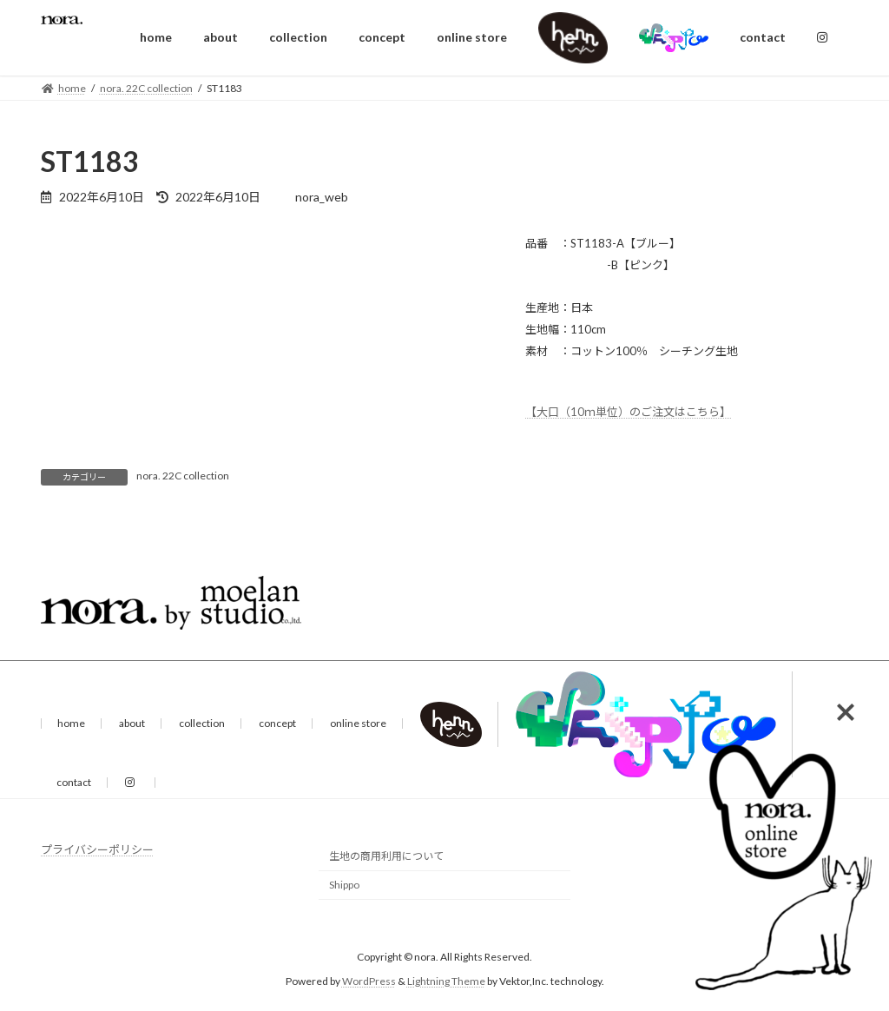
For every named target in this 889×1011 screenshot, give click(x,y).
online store (358, 723)
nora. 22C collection (182, 475)
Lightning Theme (446, 981)
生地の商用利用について (386, 855)
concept (277, 723)
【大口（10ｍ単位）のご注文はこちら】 (628, 412)
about (132, 723)
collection (202, 723)
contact (73, 782)
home (71, 723)
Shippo (344, 884)
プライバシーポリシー (97, 849)
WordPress (369, 981)
